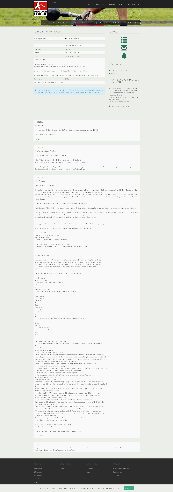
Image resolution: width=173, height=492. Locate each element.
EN (55, 2)
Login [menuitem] (62, 469)
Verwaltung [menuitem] (115, 4)
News (112, 74)
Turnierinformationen (118, 70)
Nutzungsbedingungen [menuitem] (121, 469)
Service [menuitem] (116, 464)
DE (52, 2)
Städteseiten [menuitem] (38, 472)
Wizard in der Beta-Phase (119, 106)
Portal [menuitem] (87, 4)
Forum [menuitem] (89, 472)
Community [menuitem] (133, 4)
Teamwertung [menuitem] (38, 469)
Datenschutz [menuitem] (118, 472)
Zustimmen (129, 488)
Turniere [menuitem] (99, 4)
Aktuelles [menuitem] (37, 479)
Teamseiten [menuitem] (38, 475)
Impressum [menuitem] (117, 475)
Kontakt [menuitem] (116, 479)
